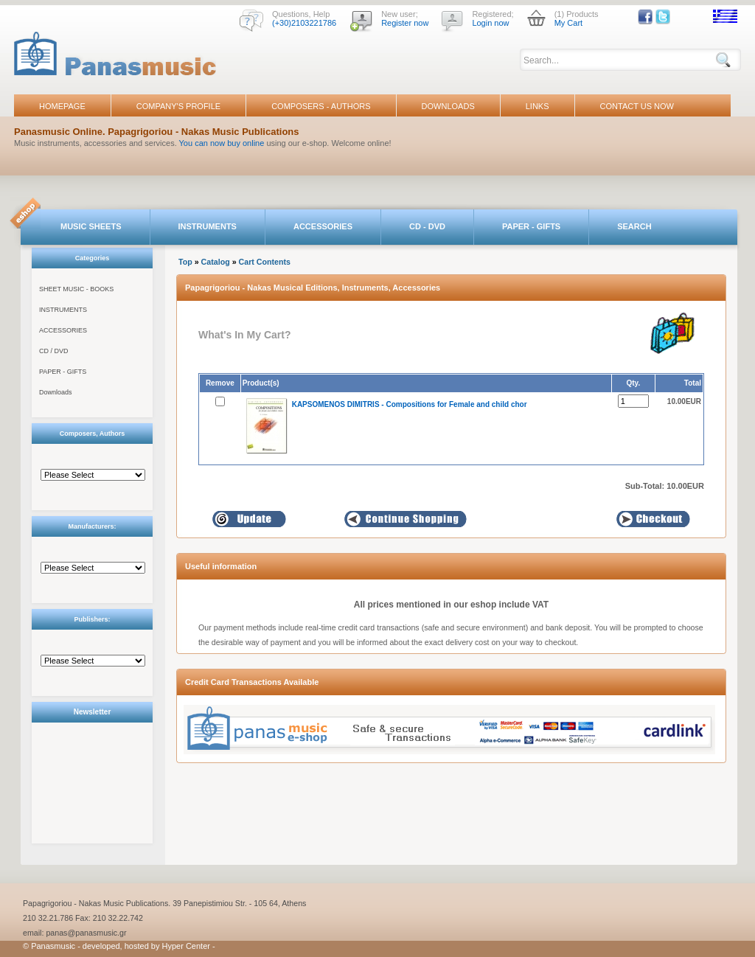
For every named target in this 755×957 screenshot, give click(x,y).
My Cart (568, 22)
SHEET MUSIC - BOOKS (76, 289)
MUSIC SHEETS (91, 226)
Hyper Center (186, 946)
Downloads (55, 392)
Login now (490, 22)
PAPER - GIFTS (531, 226)
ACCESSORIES (322, 226)
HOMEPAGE (62, 106)
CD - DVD (427, 226)
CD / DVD (54, 351)
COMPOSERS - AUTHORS (320, 106)
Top (185, 261)
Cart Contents (264, 261)
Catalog (215, 261)
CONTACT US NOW (637, 106)
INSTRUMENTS (207, 226)
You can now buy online (222, 143)
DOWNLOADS (448, 106)
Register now (404, 22)
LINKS (537, 106)
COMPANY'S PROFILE (178, 106)
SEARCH (634, 226)
